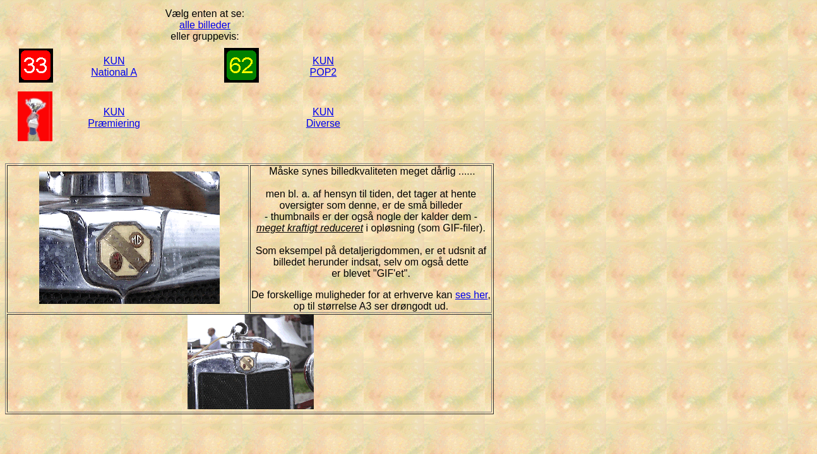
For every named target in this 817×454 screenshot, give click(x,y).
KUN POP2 (323, 66)
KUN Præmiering (114, 118)
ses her (471, 294)
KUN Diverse (323, 118)
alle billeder (204, 25)
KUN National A (114, 66)
